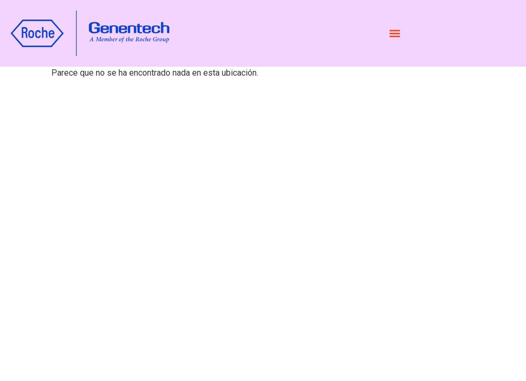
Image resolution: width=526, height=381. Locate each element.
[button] (394, 33)
